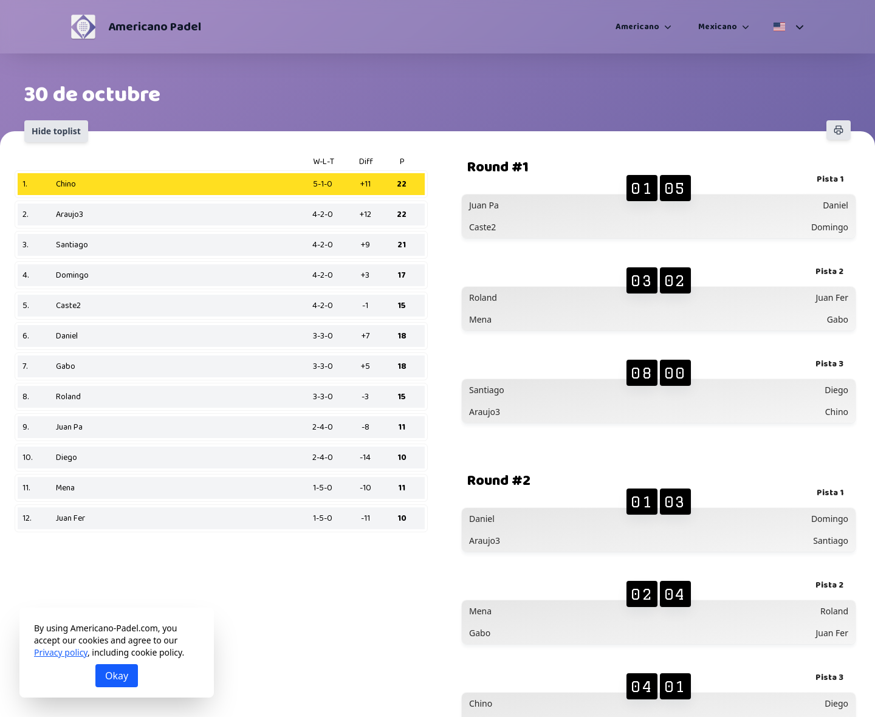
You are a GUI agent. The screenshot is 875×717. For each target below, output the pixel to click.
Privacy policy (61, 652)
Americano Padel (154, 26)
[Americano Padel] (83, 26)
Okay (116, 675)
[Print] (838, 130)
